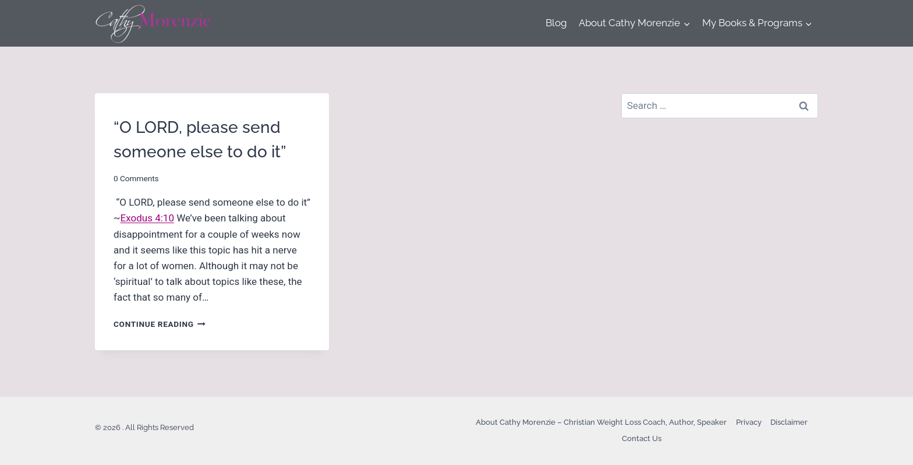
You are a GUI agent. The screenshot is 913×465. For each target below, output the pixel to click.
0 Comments (136, 178)
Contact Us (641, 438)
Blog (556, 23)
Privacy (749, 422)
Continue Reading (160, 324)
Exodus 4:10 (147, 218)
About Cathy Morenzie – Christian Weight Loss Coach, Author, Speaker (601, 422)
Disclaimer (789, 422)
